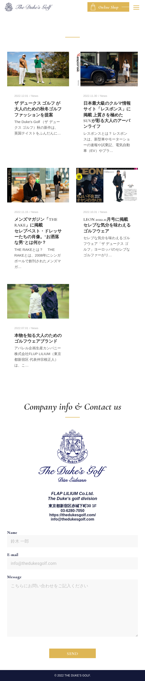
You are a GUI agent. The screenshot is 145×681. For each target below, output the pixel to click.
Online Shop (108, 7)
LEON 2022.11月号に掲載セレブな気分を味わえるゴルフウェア (107, 225)
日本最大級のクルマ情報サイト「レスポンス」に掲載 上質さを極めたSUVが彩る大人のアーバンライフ (107, 115)
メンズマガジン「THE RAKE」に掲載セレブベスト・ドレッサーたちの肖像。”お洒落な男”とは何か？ (38, 231)
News (34, 95)
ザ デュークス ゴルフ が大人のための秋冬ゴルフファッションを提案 (38, 109)
